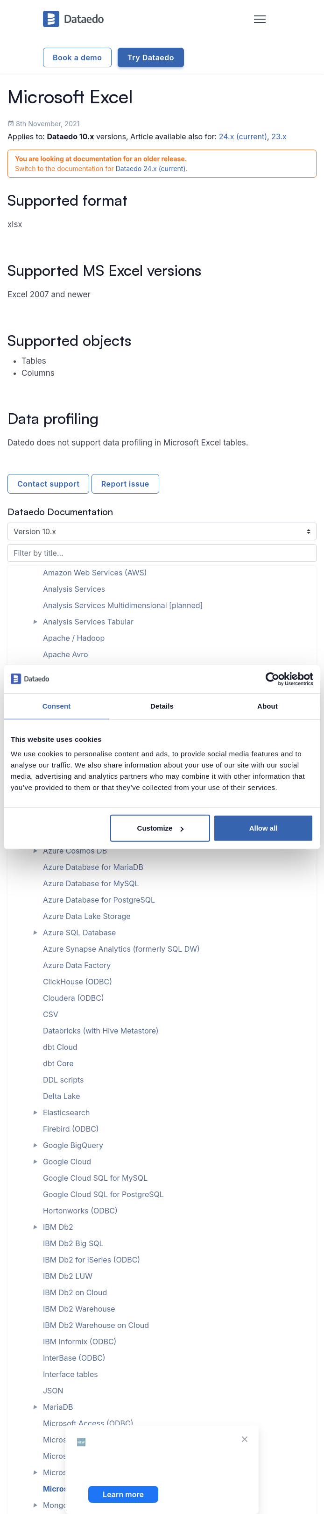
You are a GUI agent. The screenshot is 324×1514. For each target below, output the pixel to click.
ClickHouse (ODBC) (77, 981)
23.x (279, 136)
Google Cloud (67, 1161)
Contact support (48, 483)
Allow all (263, 828)
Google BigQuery (73, 1145)
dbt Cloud (60, 1047)
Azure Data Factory (77, 965)
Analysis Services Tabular (88, 621)
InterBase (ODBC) (74, 1358)
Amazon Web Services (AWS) (95, 572)
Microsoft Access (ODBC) (88, 1423)
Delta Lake (61, 1096)
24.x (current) (243, 136)
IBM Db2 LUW (67, 1276)
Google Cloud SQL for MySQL (95, 1178)
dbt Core (58, 1063)
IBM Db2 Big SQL (73, 1243)
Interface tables (70, 1374)
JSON (53, 1390)
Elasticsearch (66, 1112)
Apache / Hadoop (74, 638)
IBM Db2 (58, 1227)
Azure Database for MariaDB (93, 867)
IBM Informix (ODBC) (80, 1341)
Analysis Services (74, 589)
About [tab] (267, 706)
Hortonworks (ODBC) (80, 1210)
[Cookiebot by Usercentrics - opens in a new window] (272, 679)
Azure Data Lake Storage (87, 916)
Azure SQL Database (79, 932)
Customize (160, 828)
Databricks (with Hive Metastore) (101, 1030)
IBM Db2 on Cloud (75, 1292)
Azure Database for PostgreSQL (99, 899)
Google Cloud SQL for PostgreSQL (103, 1194)
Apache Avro (65, 654)
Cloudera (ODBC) (73, 998)
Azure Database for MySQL (91, 883)
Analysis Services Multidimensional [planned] (123, 605)
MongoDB (60, 1505)
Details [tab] (162, 706)
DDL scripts (63, 1079)
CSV (50, 1014)
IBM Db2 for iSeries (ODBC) (91, 1259)
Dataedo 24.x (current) (151, 168)
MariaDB (58, 1407)
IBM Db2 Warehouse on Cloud (96, 1325)
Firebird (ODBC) (71, 1129)
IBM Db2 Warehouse (79, 1308)
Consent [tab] (56, 706)
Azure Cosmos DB (75, 850)
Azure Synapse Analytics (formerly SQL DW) (121, 949)
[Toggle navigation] (260, 19)
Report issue (125, 483)
